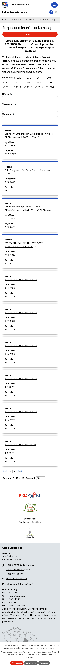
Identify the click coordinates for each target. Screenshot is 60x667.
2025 (51, 87)
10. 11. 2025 (10, 288)
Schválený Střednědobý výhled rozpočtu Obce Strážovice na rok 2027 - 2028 (29, 135)
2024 (40, 87)
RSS (41, 34)
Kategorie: (7, 77)
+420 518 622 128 (14, 574)
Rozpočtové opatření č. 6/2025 (23, 279)
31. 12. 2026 (10, 227)
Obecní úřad (16, 19)
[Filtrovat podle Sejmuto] (30, 118)
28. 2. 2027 (10, 154)
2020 (49, 82)
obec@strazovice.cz (16, 578)
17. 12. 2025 (10, 218)
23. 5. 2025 (10, 255)
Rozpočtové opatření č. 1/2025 (23, 444)
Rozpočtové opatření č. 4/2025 (23, 345)
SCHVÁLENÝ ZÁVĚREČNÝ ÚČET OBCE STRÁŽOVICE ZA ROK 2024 (24, 245)
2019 (38, 82)
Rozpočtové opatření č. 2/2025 (23, 411)
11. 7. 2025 (9, 387)
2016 (8, 82)
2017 (18, 82)
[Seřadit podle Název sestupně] (12, 94)
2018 (28, 82)
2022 (18, 87)
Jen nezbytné (31, 663)
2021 (8, 87)
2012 (19, 77)
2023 (29, 87)
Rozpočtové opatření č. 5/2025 (23, 312)
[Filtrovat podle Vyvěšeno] (30, 109)
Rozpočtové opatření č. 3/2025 (23, 378)
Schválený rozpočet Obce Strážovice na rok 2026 (27, 172)
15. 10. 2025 (10, 321)
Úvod (4, 19)
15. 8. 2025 (10, 354)
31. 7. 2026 (10, 263)
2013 (29, 77)
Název (6, 94)
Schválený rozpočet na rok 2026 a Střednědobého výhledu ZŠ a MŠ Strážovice (30, 208)
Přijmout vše (17, 663)
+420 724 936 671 (15, 569)
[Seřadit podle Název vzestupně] (12, 93)
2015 (49, 77)
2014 (39, 77)
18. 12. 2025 (10, 145)
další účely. (52, 648)
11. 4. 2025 (9, 453)
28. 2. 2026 (10, 296)
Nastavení (44, 663)
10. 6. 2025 (10, 420)
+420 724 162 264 (15, 565)
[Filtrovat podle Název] (30, 98)
